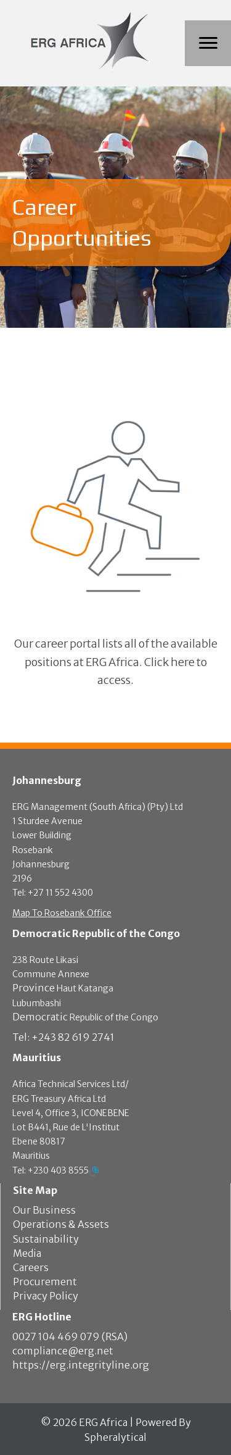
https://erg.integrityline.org (80, 1365)
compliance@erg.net (62, 1351)
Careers (31, 1267)
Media (27, 1253)
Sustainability (46, 1239)
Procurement (45, 1281)
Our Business (44, 1210)
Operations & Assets (61, 1224)
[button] (115, 662)
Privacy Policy (45, 1296)
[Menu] (208, 43)
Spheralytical (115, 1437)
